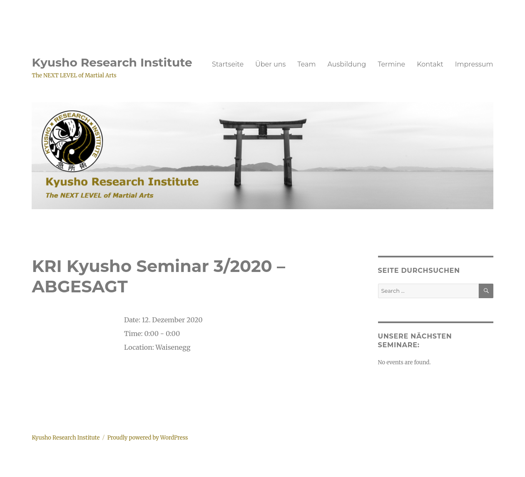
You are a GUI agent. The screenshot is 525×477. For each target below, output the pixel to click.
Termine (391, 64)
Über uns (270, 64)
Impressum (474, 64)
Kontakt (430, 64)
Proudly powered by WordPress (147, 437)
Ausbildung (346, 64)
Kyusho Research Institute (112, 62)
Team (306, 64)
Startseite (228, 64)
